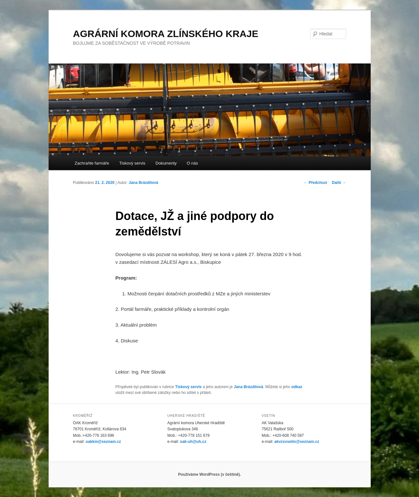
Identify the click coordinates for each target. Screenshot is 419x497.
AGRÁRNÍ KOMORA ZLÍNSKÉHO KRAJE (166, 33)
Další (339, 182)
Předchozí (315, 182)
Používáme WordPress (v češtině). (209, 474)
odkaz (296, 387)
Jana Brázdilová (143, 182)
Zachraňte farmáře (92, 163)
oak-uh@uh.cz (193, 441)
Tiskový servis (132, 163)
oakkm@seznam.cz (103, 441)
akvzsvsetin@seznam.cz (296, 441)
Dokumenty (166, 163)
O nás (192, 163)
